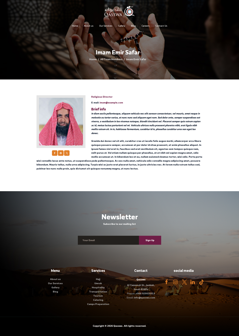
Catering (98, 300)
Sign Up (150, 240)
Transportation (98, 291)
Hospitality (98, 287)
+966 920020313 (145, 293)
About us (55, 279)
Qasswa (117, 326)
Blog (55, 291)
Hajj (98, 279)
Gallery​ (55, 287)
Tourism (98, 296)
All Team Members (111, 59)
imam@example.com (111, 102)
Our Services (55, 283)
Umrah (98, 283)
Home (93, 59)
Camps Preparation (98, 304)
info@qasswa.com (144, 297)
